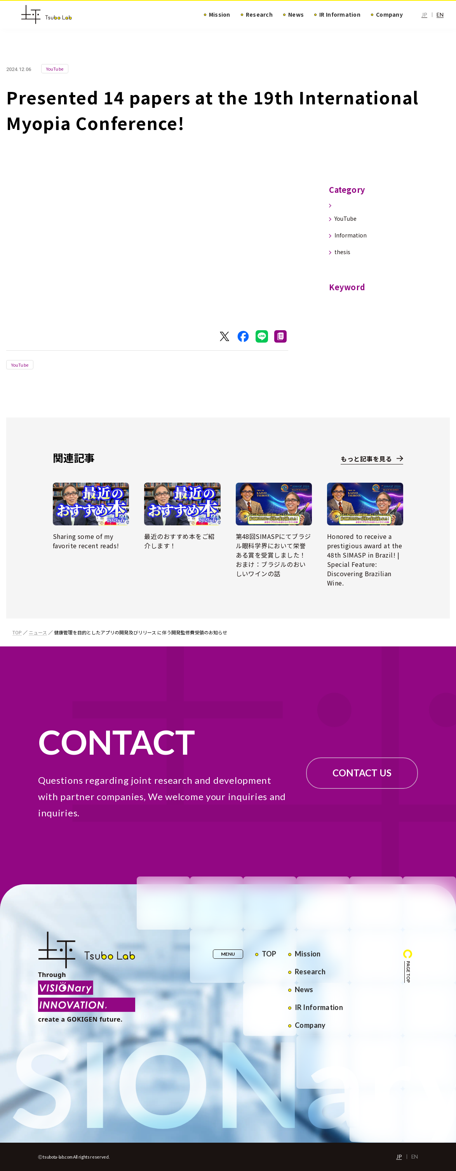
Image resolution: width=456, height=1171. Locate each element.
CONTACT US (362, 772)
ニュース (38, 632)
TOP (17, 632)
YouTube (19, 365)
